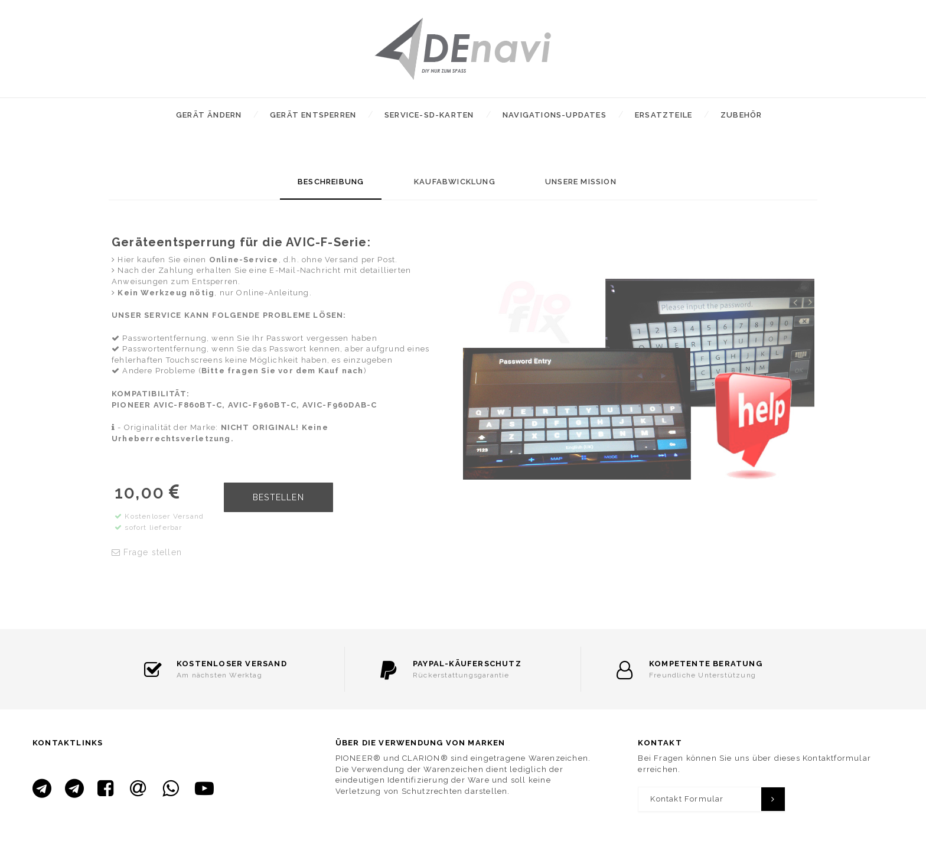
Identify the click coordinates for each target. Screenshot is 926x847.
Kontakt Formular (686, 798)
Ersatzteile (663, 114)
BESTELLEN (278, 497)
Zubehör (741, 114)
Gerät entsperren (313, 114)
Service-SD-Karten (429, 114)
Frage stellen (147, 552)
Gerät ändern (209, 114)
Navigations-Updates (555, 114)
